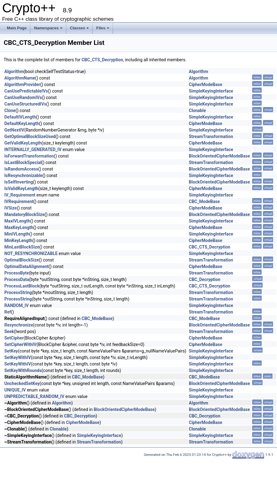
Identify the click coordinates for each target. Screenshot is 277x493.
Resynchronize (18, 324)
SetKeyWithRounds (22, 370)
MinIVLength (16, 233)
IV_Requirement (19, 194)
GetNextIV (14, 130)
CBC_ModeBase (204, 201)
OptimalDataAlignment (26, 266)
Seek (9, 331)
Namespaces (48, 28)
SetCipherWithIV (20, 344)
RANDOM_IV (16, 305)
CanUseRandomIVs (23, 97)
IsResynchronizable (23, 175)
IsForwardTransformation (29, 156)
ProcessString (18, 292)
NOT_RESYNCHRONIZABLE (31, 253)
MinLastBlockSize (21, 246)
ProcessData (16, 279)
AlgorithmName (19, 78)
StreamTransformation (211, 136)
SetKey (11, 350)
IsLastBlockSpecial (22, 162)
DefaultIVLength (20, 117)
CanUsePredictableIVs (26, 91)
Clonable (197, 110)
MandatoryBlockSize (24, 214)
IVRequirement (18, 201)
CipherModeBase (205, 84)
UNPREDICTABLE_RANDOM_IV (34, 396)
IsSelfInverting (18, 181)
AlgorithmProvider (22, 84)
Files (102, 28)
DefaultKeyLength (21, 123)
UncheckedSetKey (22, 383)
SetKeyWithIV (17, 357)
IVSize (10, 207)
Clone (9, 110)
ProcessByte (16, 272)
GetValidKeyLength (22, 143)
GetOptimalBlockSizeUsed (29, 136)
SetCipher (14, 337)
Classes (79, 28)
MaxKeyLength (18, 227)
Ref (7, 311)
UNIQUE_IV (15, 389)
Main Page (17, 28)
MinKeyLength (18, 240)
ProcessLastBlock (21, 285)
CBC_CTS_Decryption (102, 59)
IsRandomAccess (21, 168)
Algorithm (14, 71)
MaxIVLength (17, 220)
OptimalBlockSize (21, 259)
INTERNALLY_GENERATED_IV (33, 149)
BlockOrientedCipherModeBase (219, 156)
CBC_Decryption (204, 279)
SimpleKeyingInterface (211, 91)
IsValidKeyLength (21, 188)
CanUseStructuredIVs (25, 104)
